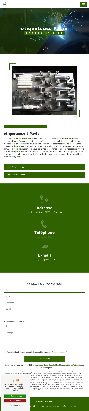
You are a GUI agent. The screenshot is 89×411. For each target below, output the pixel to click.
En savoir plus (15, 167)
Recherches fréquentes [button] (45, 402)
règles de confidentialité (48, 362)
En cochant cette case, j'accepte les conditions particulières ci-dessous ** (37, 349)
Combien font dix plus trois (15, 319)
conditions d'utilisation (72, 362)
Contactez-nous (16, 175)
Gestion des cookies (68, 406)
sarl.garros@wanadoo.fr (44, 257)
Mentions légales (52, 406)
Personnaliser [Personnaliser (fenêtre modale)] (15, 405)
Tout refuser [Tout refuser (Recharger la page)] (15, 401)
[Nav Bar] (83, 4)
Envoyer (46, 356)
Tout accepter (15, 396)
